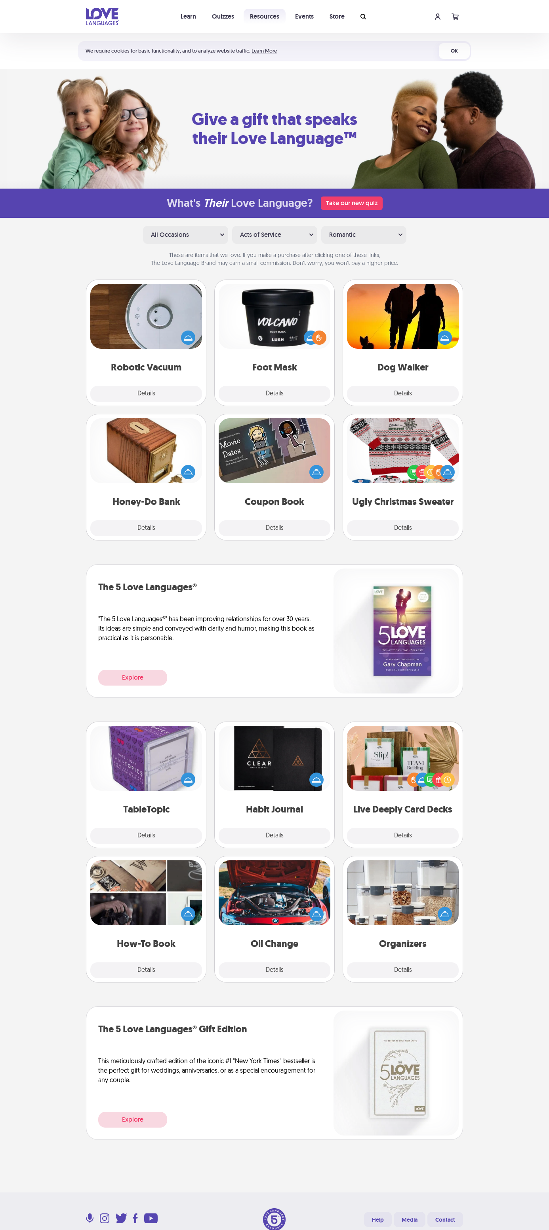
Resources (264, 16)
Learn (188, 16)
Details (146, 394)
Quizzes (223, 16)
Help (378, 1219)
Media (409, 1219)
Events (304, 16)
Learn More (264, 50)
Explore (132, 677)
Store (337, 16)
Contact (445, 1219)
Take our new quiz (351, 203)
